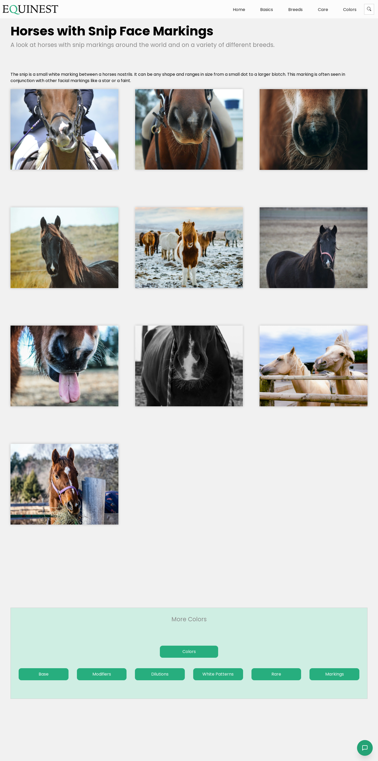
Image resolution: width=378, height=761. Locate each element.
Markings (334, 674)
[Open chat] (365, 748)
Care (323, 10)
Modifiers (101, 674)
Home (239, 10)
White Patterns (218, 674)
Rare (276, 674)
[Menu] (369, 9)
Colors (349, 10)
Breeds (295, 10)
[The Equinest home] (30, 10)
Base (44, 674)
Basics (266, 10)
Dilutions (160, 674)
